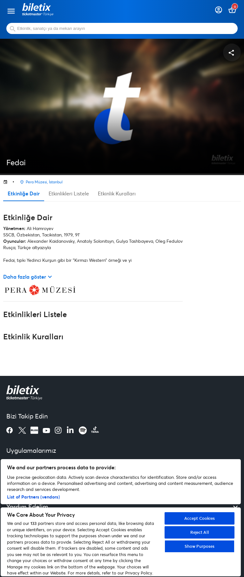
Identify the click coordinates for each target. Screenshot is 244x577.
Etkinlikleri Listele (69, 193)
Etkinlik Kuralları (117, 193)
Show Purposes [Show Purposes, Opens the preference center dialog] (200, 546)
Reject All (199, 532)
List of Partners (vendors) (33, 497)
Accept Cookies (199, 518)
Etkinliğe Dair (24, 193)
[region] (120, 517)
